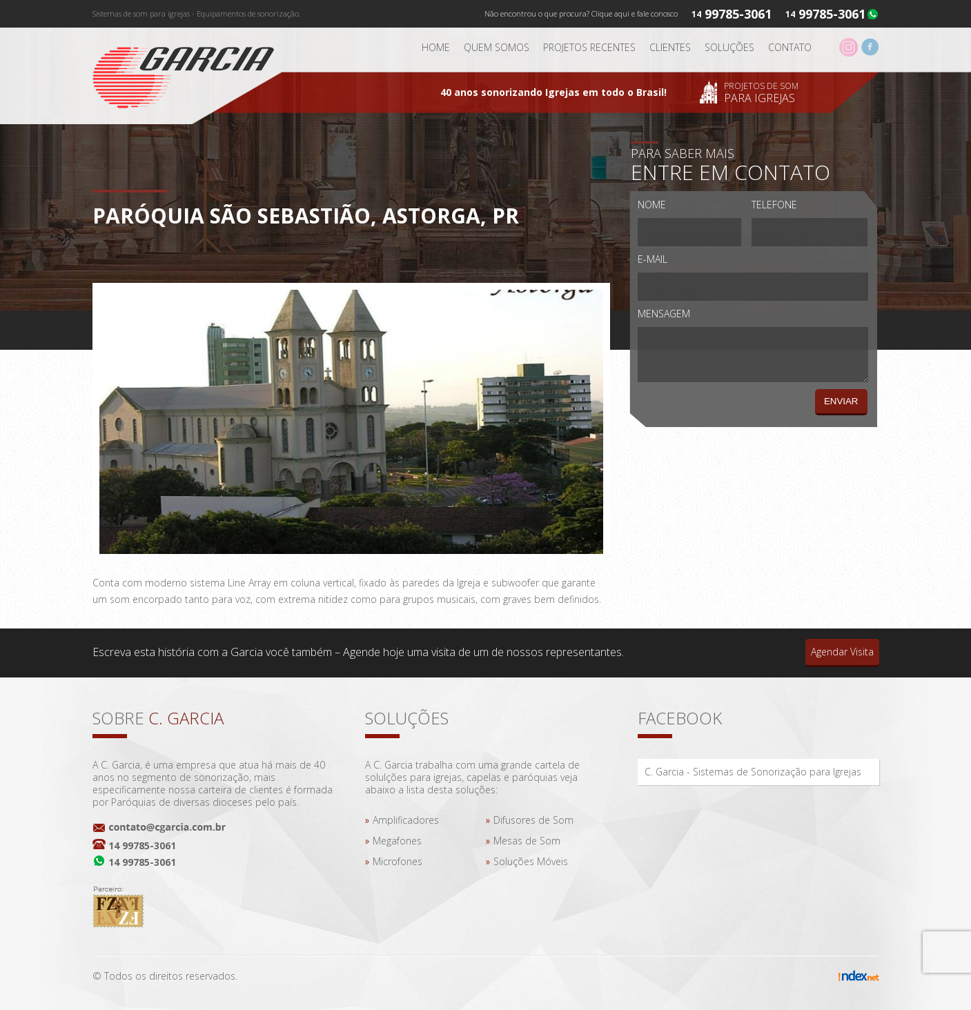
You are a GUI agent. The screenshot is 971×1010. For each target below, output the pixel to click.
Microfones (397, 861)
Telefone (774, 204)
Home (436, 47)
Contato (790, 47)
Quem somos (496, 47)
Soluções (729, 47)
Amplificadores (406, 819)
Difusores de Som (533, 819)
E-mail (652, 259)
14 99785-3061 (142, 845)
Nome (652, 204)
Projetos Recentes (589, 47)
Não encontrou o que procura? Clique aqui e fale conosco (581, 13)
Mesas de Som (526, 840)
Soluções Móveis (530, 861)
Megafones (397, 840)
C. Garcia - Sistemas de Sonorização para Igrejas (753, 771)
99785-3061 (831, 14)
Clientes (670, 47)
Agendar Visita (842, 651)
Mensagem (664, 313)
